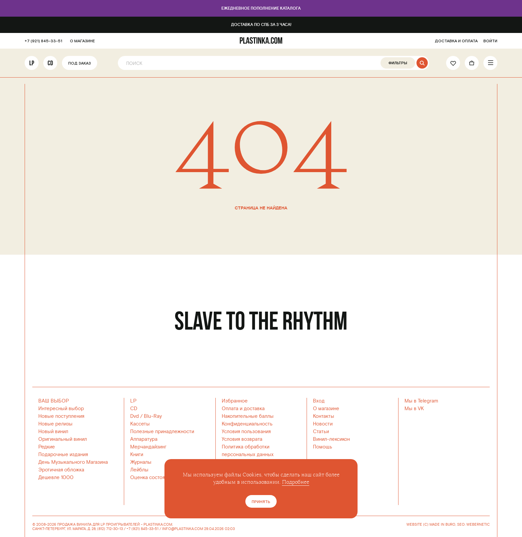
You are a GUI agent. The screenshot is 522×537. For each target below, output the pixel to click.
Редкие (46, 447)
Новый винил (53, 431)
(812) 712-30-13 (110, 529)
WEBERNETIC (478, 524)
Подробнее (295, 482)
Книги (136, 454)
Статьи (321, 431)
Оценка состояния (151, 477)
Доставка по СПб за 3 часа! (261, 24)
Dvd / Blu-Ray (146, 416)
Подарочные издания (63, 454)
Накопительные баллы (248, 416)
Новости (323, 424)
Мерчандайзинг (148, 447)
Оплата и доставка (243, 408)
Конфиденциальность (247, 424)
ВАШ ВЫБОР (53, 401)
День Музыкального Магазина (73, 462)
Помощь (322, 447)
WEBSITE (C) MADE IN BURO (430, 525)
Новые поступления (61, 416)
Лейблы (139, 470)
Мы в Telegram (421, 401)
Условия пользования (246, 431)
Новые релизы (55, 424)
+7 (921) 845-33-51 (43, 41)
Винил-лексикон (331, 439)
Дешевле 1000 (56, 477)
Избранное (235, 401)
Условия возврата (242, 439)
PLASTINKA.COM (157, 524)
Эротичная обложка (61, 470)
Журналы (140, 462)
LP (31, 63)
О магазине (326, 408)
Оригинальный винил (62, 439)
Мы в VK (414, 408)
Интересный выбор (61, 408)
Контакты (323, 416)
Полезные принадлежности (162, 431)
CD (50, 63)
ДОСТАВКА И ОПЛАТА (456, 41)
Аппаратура (143, 439)
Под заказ (79, 63)
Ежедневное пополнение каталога (261, 8)
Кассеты (140, 424)
